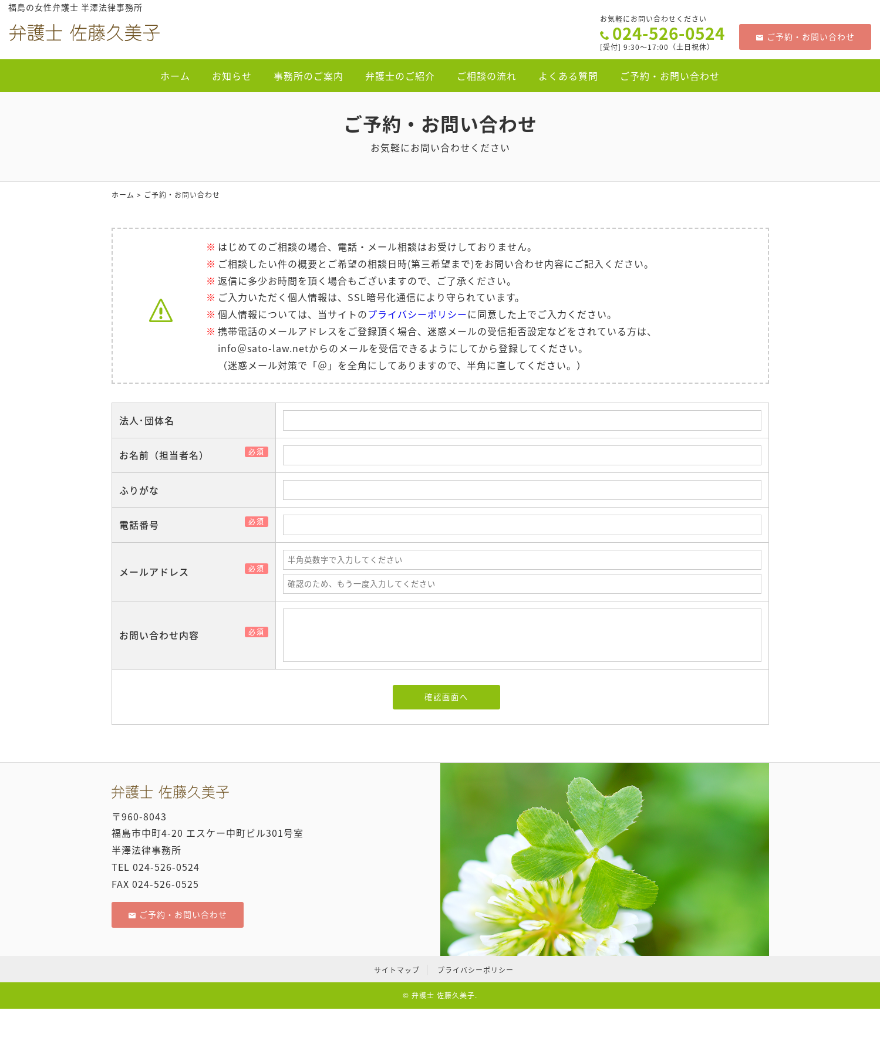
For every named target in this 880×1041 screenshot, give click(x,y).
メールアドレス (158, 572)
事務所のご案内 (308, 76)
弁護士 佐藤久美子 (443, 995)
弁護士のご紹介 (400, 76)
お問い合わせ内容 (163, 635)
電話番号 (143, 525)
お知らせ (232, 76)
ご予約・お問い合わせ (805, 36)
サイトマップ (397, 970)
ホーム (175, 76)
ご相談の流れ (487, 76)
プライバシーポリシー (417, 314)
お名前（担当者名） (168, 455)
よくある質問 (568, 76)
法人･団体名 (146, 420)
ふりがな (139, 490)
